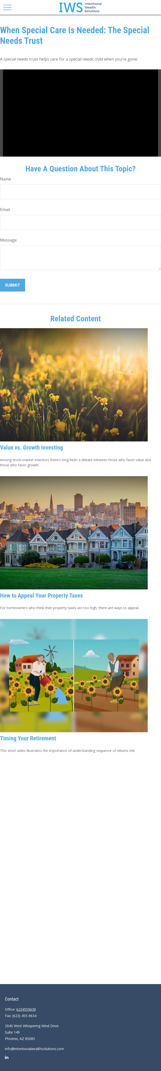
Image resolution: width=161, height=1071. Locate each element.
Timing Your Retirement (28, 738)
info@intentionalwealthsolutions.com (34, 1048)
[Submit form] (12, 285)
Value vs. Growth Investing (31, 447)
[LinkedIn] (6, 1059)
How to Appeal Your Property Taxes (41, 595)
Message (8, 240)
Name (5, 179)
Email (5, 209)
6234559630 (26, 1009)
